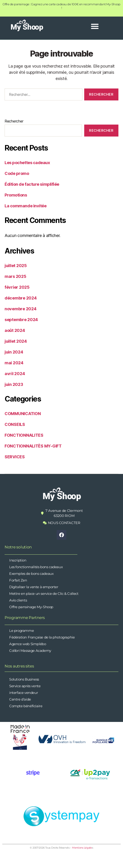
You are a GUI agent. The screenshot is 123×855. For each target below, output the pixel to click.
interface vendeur (23, 692)
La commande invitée (25, 205)
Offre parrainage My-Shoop (31, 607)
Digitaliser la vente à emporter (33, 587)
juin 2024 (14, 352)
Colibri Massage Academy (30, 650)
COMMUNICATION (23, 413)
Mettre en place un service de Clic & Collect (43, 593)
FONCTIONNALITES (24, 435)
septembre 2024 (21, 319)
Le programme (21, 630)
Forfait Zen (18, 580)
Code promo (17, 173)
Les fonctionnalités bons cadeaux (36, 567)
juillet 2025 (16, 265)
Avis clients (18, 600)
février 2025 (17, 287)
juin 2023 (14, 384)
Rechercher (14, 121)
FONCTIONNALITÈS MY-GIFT (33, 446)
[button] (95, 26)
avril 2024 (15, 373)
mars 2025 (15, 276)
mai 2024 (14, 362)
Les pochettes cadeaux (27, 162)
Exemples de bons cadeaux (31, 573)
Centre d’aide (20, 699)
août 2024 (15, 330)
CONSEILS (15, 424)
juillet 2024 (16, 341)
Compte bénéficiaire (25, 706)
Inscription (17, 560)
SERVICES (15, 456)
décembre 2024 (21, 298)
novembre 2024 (20, 308)
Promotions (16, 195)
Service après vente (24, 686)
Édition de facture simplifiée (32, 184)
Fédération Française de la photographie (42, 637)
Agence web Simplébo (27, 644)
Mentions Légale (82, 847)
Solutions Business (24, 679)
